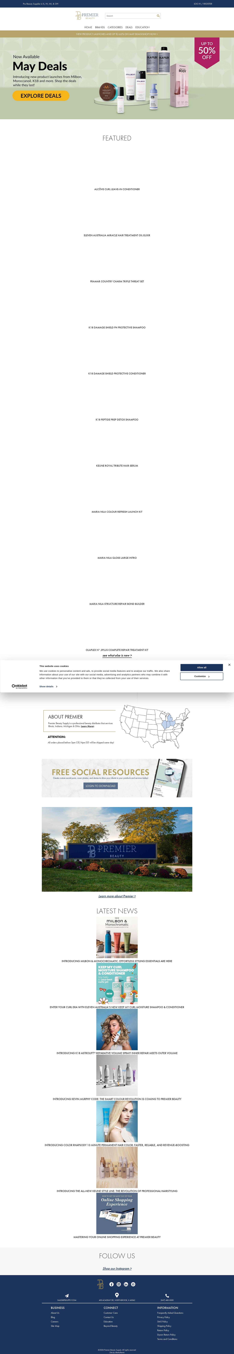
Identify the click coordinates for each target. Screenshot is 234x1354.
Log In (197, 3)
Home (88, 27)
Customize (201, 1338)
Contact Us (109, 1317)
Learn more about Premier (115, 896)
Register (207, 3)
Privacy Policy (163, 1317)
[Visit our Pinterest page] (133, 1284)
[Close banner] (229, 1326)
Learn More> (87, 726)
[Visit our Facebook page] (111, 1284)
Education (142, 27)
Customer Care (111, 1312)
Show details (46, 1348)
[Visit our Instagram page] (119, 1284)
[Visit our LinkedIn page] (126, 1284)
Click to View (90, 678)
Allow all (201, 1329)
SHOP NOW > (150, 34)
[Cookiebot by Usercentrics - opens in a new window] (19, 1348)
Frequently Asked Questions (170, 1312)
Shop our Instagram (116, 1268)
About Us (55, 1312)
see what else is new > (117, 655)
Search (158, 15)
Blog (53, 1317)
